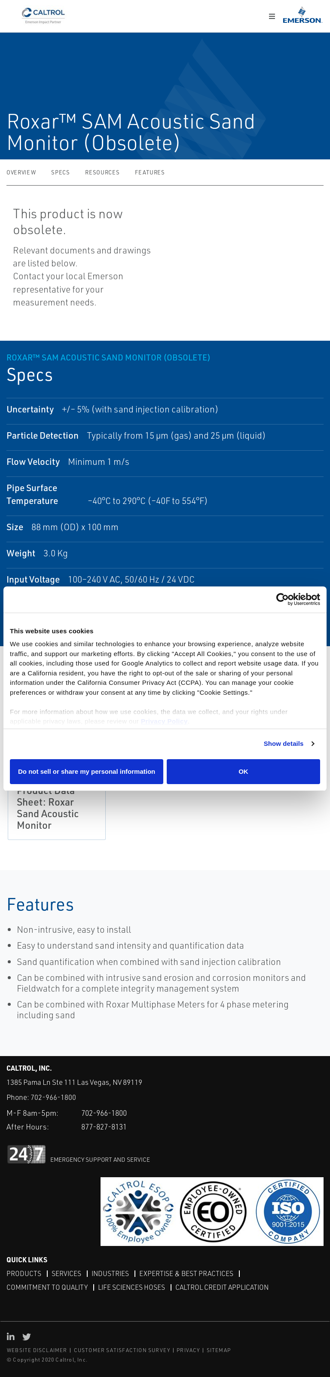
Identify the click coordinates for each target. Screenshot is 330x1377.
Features (150, 172)
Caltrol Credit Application (225, 1286)
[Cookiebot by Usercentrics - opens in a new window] (282, 599)
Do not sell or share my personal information (86, 771)
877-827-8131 (106, 1126)
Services (67, 1273)
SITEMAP (219, 1350)
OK (243, 771)
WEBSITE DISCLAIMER (37, 1350)
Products (23, 1273)
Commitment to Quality (47, 1286)
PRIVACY (188, 1350)
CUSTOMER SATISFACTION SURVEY (122, 1350)
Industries (111, 1273)
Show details (284, 743)
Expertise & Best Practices (188, 1273)
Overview (21, 172)
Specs (60, 172)
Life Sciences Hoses (133, 1286)
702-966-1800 (53, 1097)
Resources (102, 172)
